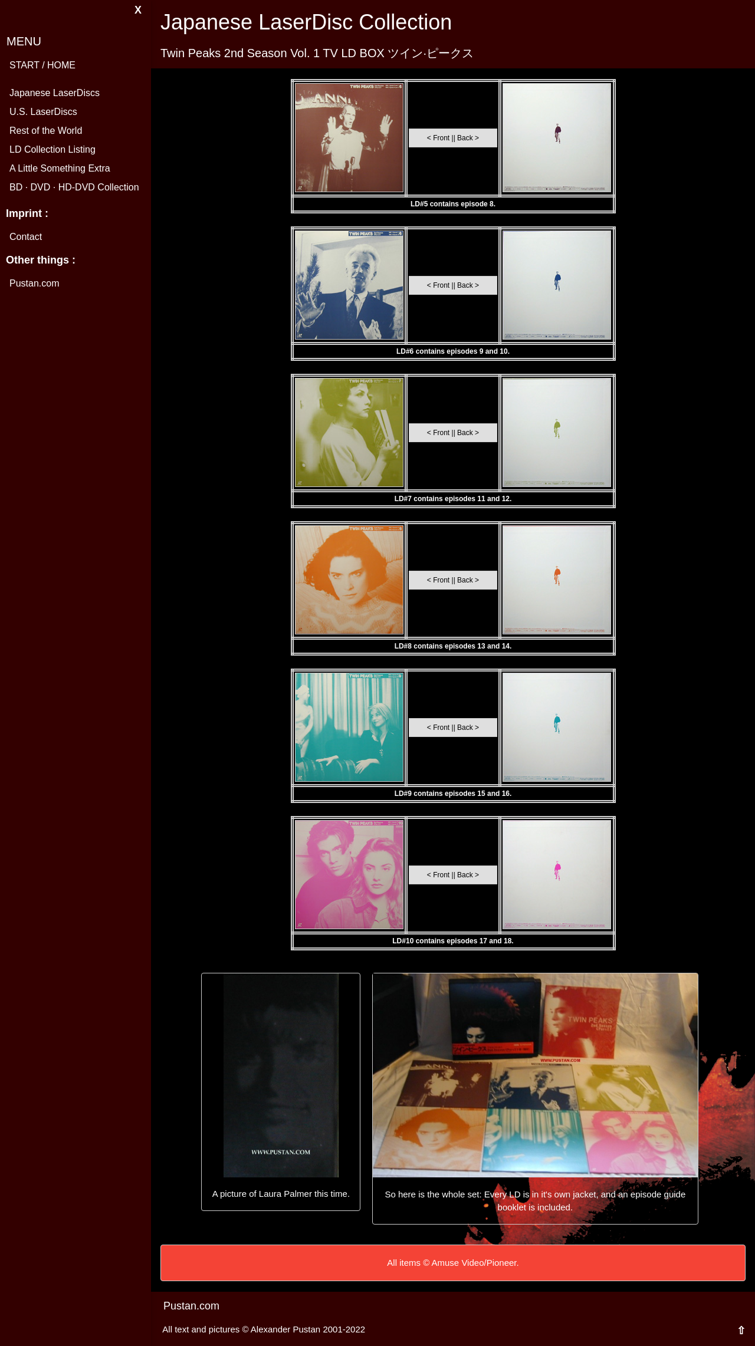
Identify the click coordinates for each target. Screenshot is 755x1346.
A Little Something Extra (59, 168)
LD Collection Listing (52, 149)
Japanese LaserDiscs (54, 93)
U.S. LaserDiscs (43, 112)
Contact (25, 237)
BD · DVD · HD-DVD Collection (74, 187)
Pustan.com (34, 283)
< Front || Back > (453, 138)
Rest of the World (45, 131)
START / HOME (42, 65)
